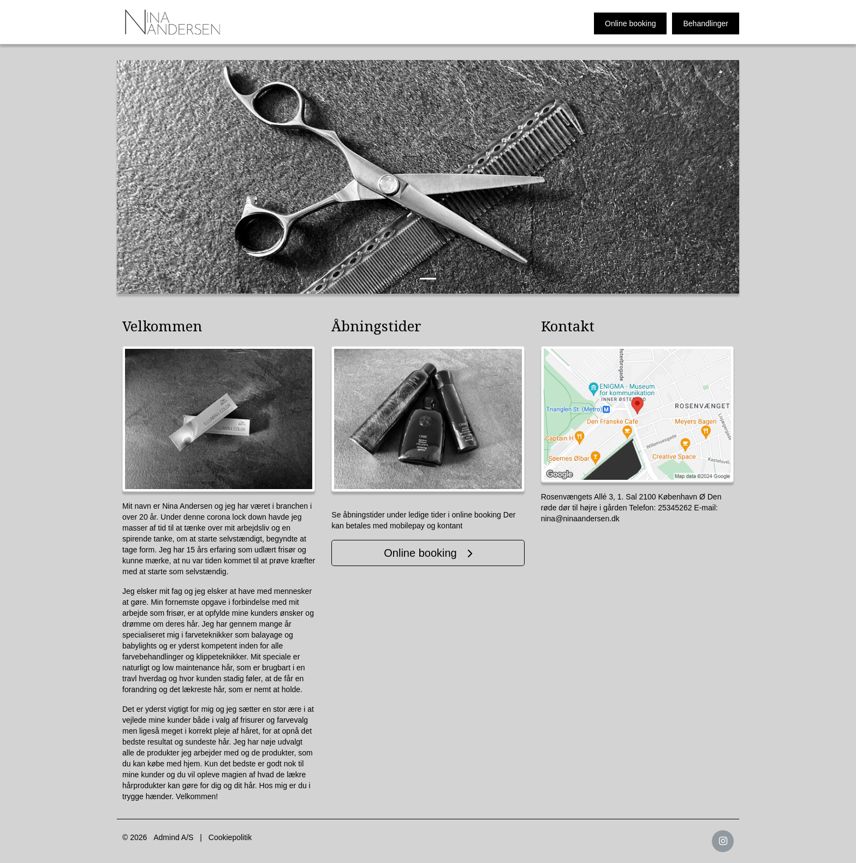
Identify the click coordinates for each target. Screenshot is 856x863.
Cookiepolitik (230, 838)
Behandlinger (705, 23)
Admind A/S (173, 838)
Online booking (630, 23)
